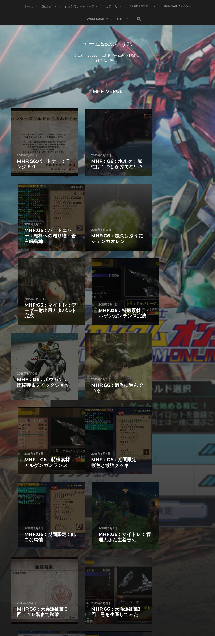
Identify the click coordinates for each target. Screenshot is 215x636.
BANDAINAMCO (176, 6)
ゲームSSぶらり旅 (107, 43)
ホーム (28, 6)
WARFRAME (96, 19)
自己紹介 (47, 6)
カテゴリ (112, 6)
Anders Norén (116, 617)
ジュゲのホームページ (79, 6)
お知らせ (122, 19)
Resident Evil (140, 6)
